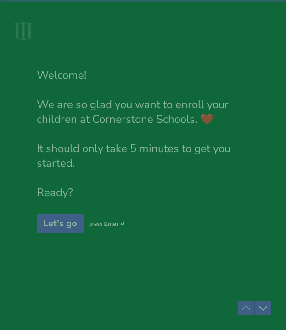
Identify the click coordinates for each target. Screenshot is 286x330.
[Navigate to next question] (263, 308)
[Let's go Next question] (60, 223)
